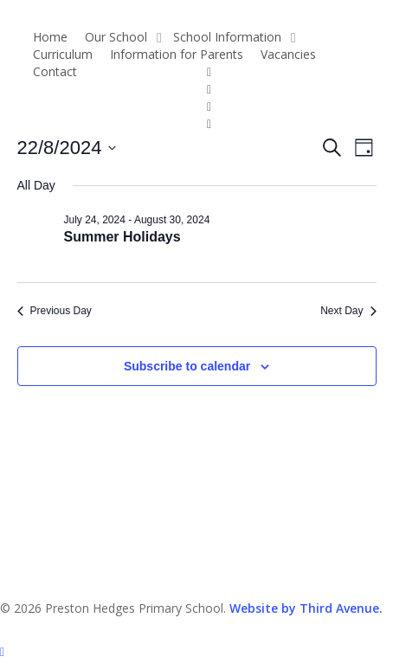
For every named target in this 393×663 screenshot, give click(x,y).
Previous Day (54, 311)
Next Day (348, 311)
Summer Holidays (122, 236)
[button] (196, 651)
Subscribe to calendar (187, 366)
